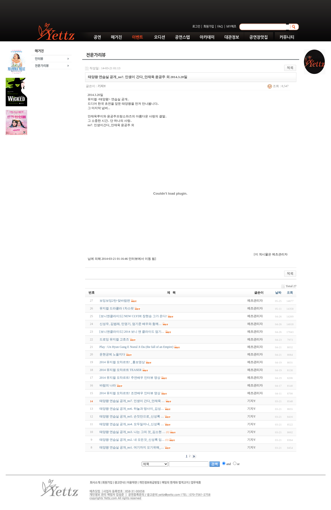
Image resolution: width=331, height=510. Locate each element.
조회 (290, 292)
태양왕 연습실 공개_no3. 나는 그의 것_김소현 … (133, 432)
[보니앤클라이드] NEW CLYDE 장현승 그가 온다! (133, 316)
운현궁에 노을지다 (112, 354)
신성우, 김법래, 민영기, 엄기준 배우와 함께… (131, 324)
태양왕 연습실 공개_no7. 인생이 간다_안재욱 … (132, 401)
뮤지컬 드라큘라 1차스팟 (117, 308)
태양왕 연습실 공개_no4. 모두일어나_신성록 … (132, 424)
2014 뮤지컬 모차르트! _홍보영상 (122, 362)
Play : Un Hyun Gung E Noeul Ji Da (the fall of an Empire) (137, 347)
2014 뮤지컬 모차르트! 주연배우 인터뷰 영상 (130, 377)
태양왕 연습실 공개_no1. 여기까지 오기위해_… (132, 447)
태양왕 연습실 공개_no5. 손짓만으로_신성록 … (132, 416)
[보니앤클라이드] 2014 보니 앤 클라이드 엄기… (132, 331)
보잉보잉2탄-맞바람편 (115, 300)
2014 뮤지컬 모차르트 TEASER (120, 370)
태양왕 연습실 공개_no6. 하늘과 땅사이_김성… (132, 408)
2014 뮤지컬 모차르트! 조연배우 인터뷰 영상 (130, 393)
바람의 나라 (108, 385)
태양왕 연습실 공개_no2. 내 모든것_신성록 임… (132, 440)
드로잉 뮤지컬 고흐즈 (114, 339)
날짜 (278, 292)
